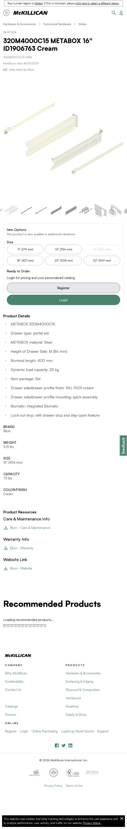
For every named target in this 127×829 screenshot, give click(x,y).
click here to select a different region (97, 3)
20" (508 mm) (63, 260)
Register (63, 288)
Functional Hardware (57, 24)
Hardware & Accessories (19, 24)
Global (38, 3)
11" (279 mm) (25, 249)
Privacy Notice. (92, 823)
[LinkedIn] (70, 745)
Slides (83, 24)
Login (63, 300)
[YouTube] (63, 745)
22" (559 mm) (102, 260)
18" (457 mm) (25, 260)
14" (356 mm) (63, 249)
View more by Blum (18, 69)
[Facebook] (56, 745)
